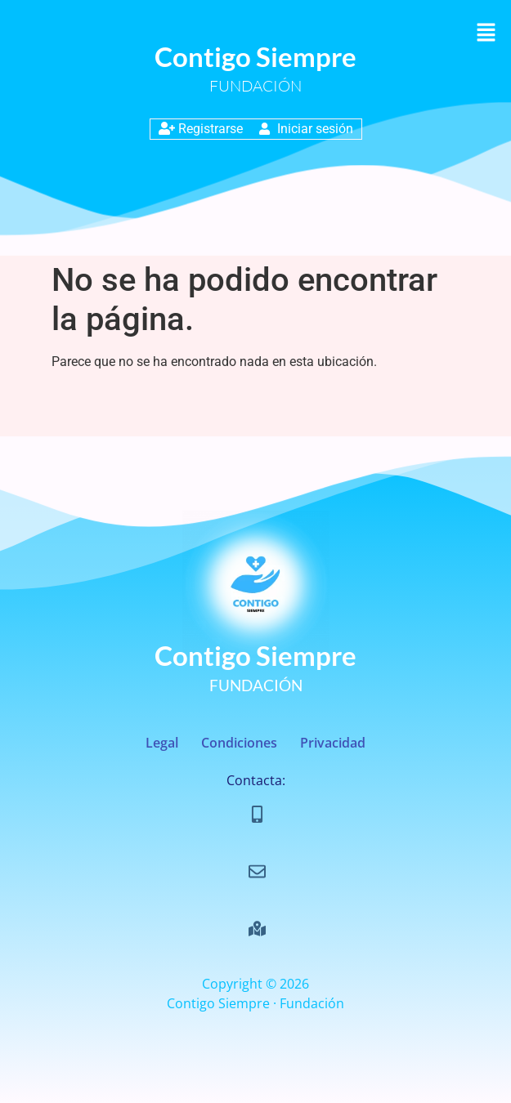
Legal (162, 743)
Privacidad (332, 743)
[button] (486, 33)
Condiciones (239, 743)
